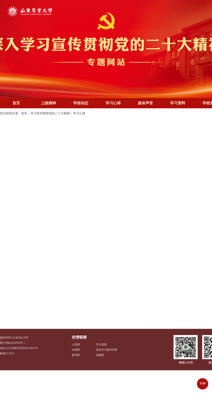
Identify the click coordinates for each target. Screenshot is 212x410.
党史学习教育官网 (106, 350)
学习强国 (101, 344)
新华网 (76, 355)
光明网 (76, 350)
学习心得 (79, 112)
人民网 (76, 344)
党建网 (100, 355)
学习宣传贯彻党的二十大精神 (50, 112)
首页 (24, 112)
